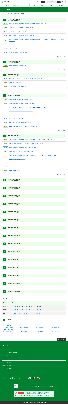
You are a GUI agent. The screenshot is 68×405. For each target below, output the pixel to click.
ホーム (6, 5)
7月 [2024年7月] (27, 314)
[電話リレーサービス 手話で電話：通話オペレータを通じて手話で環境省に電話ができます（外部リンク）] (19, 394)
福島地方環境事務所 (39, 329)
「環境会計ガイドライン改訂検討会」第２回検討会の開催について (22, 27)
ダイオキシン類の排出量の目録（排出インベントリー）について (21, 119)
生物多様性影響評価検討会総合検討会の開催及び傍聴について (21, 151)
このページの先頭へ (62, 56)
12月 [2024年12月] (40, 314)
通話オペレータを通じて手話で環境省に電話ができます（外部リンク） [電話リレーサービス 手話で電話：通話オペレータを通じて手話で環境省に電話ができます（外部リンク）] (39, 393)
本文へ (37, 1)
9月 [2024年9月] (31, 314)
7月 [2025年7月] (27, 311)
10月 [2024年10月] (34, 314)
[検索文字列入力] (51, 2)
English (43, 1)
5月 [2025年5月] (22, 311)
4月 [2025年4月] (19, 311)
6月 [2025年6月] (24, 311)
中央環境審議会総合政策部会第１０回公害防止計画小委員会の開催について (23, 167)
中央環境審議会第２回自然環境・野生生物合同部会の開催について (22, 99)
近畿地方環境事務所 (24, 332)
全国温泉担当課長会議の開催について (16, 171)
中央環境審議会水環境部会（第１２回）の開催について (19, 52)
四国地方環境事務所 (40, 334)
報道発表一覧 (16, 13)
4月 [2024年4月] (19, 314)
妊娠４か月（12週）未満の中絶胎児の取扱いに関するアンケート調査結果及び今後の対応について (28, 143)
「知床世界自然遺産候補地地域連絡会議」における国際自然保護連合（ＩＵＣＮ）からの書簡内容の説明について (30, 139)
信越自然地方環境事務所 (10, 334)
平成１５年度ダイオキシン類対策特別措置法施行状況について (21, 111)
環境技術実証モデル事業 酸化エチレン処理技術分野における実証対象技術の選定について (26, 78)
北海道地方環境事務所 (8, 329)
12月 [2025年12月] (40, 311)
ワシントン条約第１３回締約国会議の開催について (19, 86)
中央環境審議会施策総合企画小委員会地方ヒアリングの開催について (22, 103)
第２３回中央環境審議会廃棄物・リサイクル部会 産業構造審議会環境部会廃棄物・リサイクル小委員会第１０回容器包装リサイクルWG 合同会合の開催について (36, 40)
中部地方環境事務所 (8, 332)
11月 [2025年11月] (37, 311)
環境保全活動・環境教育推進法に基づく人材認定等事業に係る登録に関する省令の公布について (27, 23)
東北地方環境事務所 (24, 329)
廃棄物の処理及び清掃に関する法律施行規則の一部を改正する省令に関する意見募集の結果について (28, 115)
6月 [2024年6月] (24, 314)
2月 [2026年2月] (15, 307)
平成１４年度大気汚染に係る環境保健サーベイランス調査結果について (22, 163)
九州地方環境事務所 (55, 332)
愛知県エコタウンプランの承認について (16, 82)
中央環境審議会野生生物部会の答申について (17, 65)
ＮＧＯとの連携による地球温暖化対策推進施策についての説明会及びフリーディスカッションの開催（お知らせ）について (32, 155)
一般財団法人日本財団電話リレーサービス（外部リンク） (42, 397)
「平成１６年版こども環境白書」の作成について (18, 31)
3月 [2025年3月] (17, 311)
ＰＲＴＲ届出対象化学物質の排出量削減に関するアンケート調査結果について (24, 35)
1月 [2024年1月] (12, 314)
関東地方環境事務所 (55, 329)
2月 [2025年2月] (15, 311)
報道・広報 (10, 13)
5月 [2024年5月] (22, 314)
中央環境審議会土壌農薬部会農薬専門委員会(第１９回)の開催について (22, 147)
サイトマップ (5, 379)
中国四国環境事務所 (39, 332)
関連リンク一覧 (17, 379)
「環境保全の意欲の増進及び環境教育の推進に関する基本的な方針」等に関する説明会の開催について (28, 45)
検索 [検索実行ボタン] (60, 1)
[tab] (4, 321)
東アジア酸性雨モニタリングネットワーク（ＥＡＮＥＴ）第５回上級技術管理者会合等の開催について (28, 107)
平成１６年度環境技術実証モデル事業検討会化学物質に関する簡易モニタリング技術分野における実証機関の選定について (32, 49)
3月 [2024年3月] (17, 314)
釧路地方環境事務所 (9, 330)
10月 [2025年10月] (34, 311)
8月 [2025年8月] (29, 311)
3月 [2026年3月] (17, 307)
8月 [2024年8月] (29, 314)
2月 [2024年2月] (15, 314)
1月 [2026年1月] (12, 307)
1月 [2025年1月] (12, 311)
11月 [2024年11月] (37, 314)
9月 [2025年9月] (31, 311)
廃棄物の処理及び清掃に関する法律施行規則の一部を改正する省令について (23, 127)
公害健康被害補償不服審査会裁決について (17, 159)
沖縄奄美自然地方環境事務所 (58, 334)
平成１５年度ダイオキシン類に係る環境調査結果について (20, 123)
